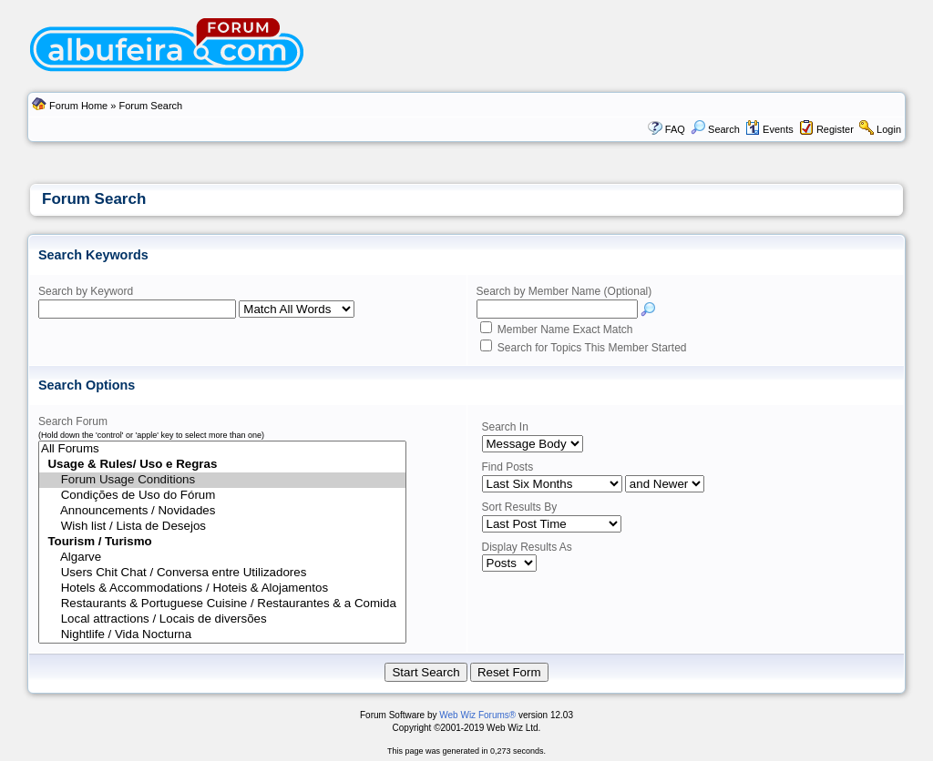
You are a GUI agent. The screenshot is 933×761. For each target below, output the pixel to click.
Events (769, 129)
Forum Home (78, 105)
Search (715, 129)
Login (889, 129)
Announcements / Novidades (222, 511)
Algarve (222, 557)
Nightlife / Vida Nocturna (222, 635)
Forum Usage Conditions (222, 480)
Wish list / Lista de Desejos (222, 526)
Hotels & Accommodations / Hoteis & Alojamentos (222, 588)
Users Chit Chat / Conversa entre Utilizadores (222, 573)
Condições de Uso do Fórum (222, 495)
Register (835, 129)
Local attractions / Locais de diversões (222, 619)
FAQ (675, 129)
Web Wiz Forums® (477, 715)
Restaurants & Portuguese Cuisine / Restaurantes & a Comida (222, 604)
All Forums (222, 449)
